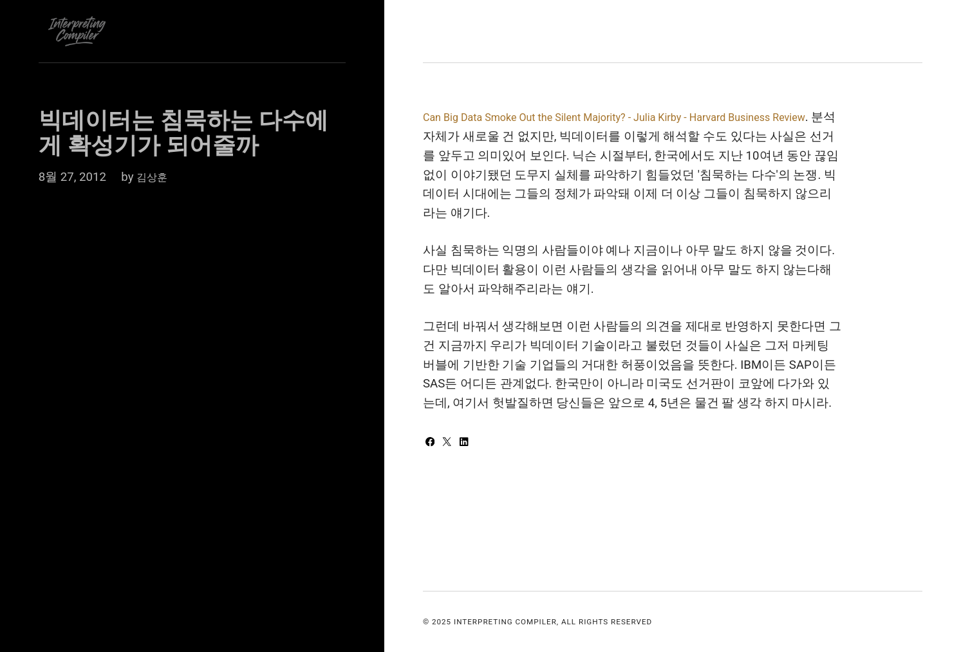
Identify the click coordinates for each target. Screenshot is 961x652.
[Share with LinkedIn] (470, 443)
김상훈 (154, 177)
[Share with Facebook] (433, 443)
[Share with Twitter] (453, 443)
